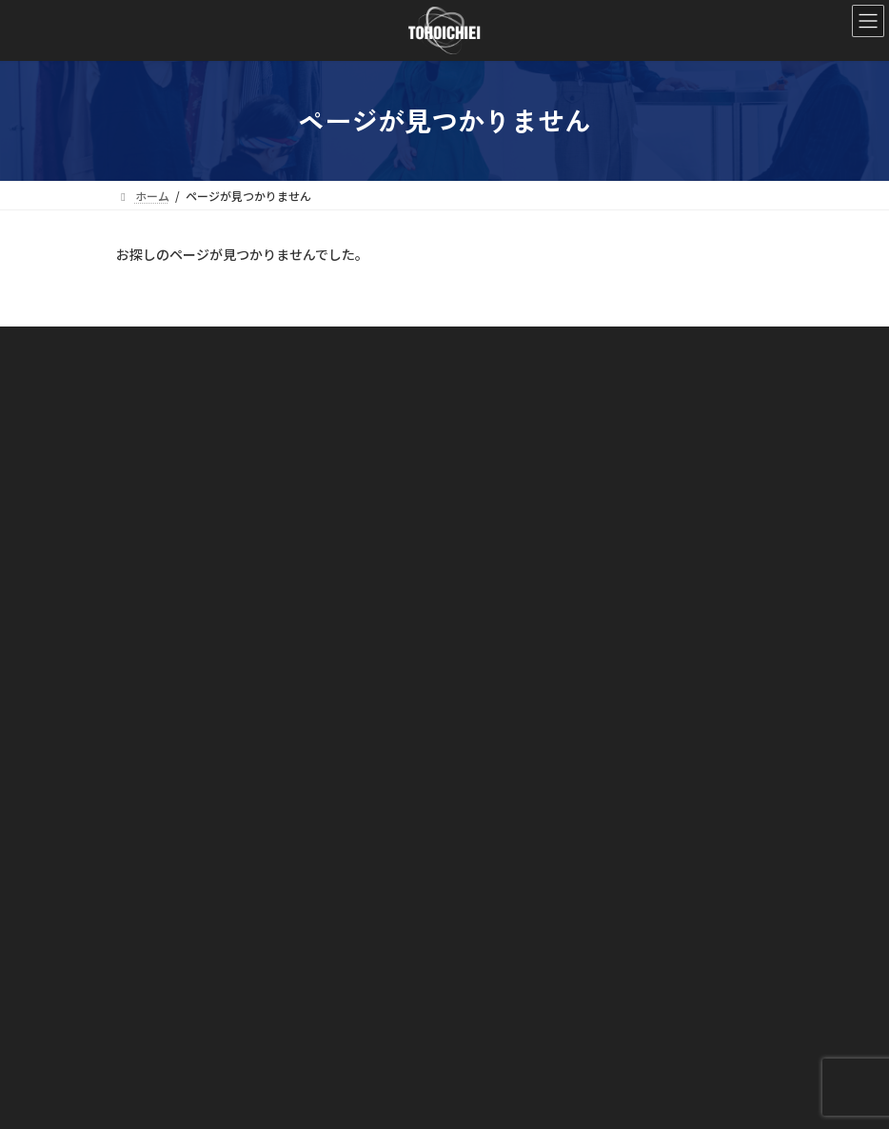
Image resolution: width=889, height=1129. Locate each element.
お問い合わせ (162, 1022)
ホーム (145, 724)
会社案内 (150, 757)
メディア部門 (173, 856)
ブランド (150, 956)
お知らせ (150, 989)
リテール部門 (173, 923)
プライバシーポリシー (185, 1055)
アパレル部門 (173, 889)
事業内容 (150, 824)
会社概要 (162, 790)
